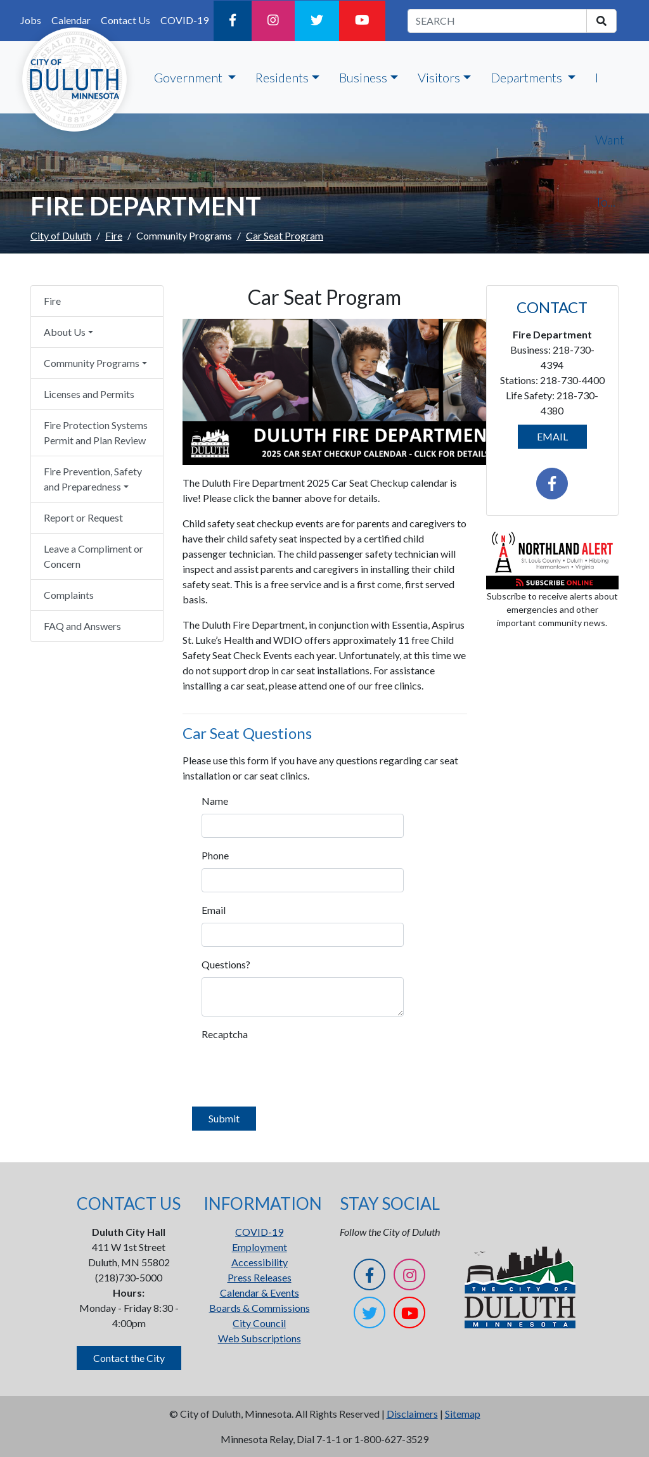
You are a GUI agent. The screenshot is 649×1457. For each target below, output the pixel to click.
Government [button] (189, 77)
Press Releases (260, 1277)
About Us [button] (65, 332)
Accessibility (259, 1262)
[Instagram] (273, 21)
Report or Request (83, 517)
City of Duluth (60, 235)
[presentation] (298, 1071)
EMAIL (552, 436)
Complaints (69, 595)
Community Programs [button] (91, 363)
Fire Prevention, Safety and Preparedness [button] (93, 478)
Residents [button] (282, 77)
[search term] (497, 21)
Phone (215, 855)
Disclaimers (412, 1414)
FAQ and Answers (82, 626)
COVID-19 (184, 20)
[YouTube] (362, 21)
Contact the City (129, 1358)
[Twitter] (317, 21)
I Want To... (609, 139)
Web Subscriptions (259, 1338)
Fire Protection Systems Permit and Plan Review (96, 432)
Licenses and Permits (89, 394)
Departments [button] (528, 77)
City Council (259, 1323)
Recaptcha (219, 1034)
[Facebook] (233, 21)
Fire (113, 235)
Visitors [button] (439, 77)
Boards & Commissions (259, 1308)
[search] (601, 21)
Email (214, 910)
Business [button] (363, 77)
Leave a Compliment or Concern (93, 556)
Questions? (219, 964)
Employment (259, 1247)
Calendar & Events (259, 1293)
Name (215, 801)
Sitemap (462, 1414)
